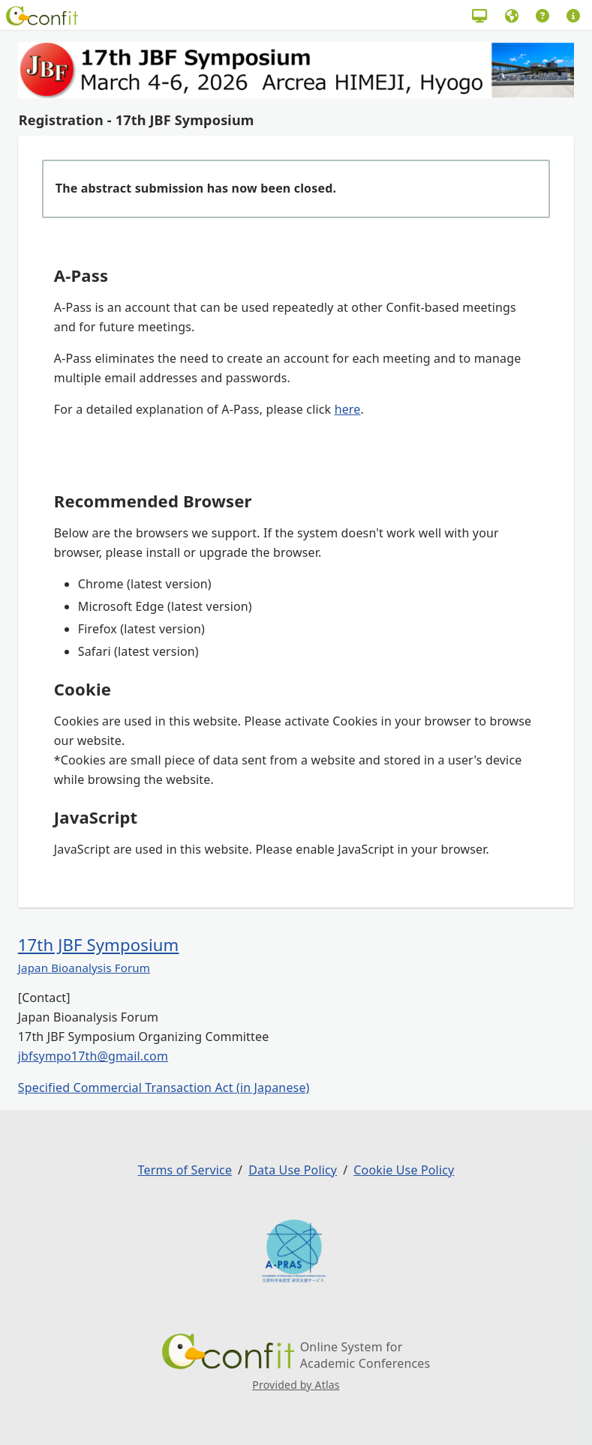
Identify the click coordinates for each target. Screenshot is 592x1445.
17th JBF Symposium (98, 944)
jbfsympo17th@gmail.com (93, 1056)
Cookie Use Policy (403, 1170)
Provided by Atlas (295, 1385)
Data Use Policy (292, 1170)
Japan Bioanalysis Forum (84, 967)
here (348, 409)
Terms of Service (185, 1170)
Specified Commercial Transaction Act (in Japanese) (164, 1087)
